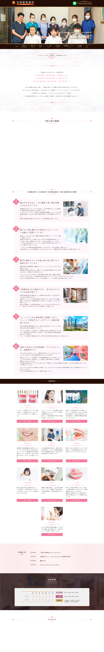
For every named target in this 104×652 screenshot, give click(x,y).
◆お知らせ (43, 544)
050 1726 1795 (52, 56)
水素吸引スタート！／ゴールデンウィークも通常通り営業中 (55, 540)
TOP (16, 46)
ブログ (87, 46)
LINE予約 (57, 46)
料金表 (40, 46)
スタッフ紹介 (48, 46)
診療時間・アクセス (69, 46)
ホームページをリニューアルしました (49, 548)
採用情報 (79, 46)
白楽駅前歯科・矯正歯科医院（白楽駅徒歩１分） (52, 78)
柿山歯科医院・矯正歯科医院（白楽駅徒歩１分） (52, 75)
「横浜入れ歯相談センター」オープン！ (50, 535)
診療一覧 (33, 46)
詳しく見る (27, 421)
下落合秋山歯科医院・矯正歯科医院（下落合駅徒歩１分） (52, 81)
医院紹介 (24, 46)
